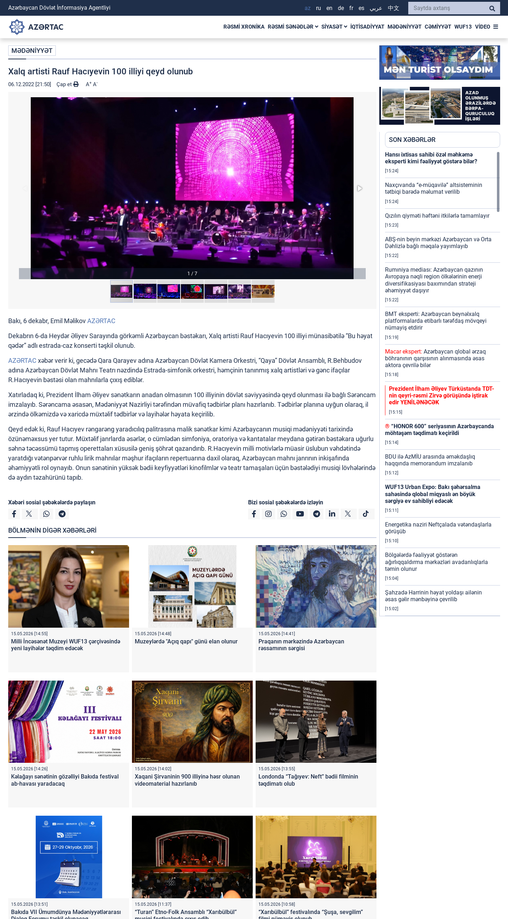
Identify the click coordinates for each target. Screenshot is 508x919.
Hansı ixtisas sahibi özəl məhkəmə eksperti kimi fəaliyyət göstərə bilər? (431, 158)
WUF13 (463, 27)
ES (361, 8)
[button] (192, 188)
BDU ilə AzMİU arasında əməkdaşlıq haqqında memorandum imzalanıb (430, 460)
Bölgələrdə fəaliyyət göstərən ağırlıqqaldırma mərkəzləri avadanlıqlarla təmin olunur (436, 562)
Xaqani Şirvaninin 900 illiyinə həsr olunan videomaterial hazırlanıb (187, 780)
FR (351, 8)
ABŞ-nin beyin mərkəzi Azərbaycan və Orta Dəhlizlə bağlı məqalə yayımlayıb (438, 242)
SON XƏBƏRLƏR (412, 139)
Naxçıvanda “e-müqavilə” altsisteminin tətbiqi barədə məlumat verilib (433, 188)
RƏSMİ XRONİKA (244, 27)
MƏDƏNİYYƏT (404, 27)
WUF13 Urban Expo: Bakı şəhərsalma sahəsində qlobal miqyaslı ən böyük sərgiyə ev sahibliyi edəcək (432, 494)
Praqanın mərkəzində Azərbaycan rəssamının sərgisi (301, 645)
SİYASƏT (334, 27)
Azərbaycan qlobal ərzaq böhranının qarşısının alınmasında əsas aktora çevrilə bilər (435, 358)
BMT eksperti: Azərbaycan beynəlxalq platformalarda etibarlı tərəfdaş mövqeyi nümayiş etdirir (436, 321)
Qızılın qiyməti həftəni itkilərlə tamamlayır (437, 215)
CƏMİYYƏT (438, 27)
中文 (393, 8)
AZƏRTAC (101, 321)
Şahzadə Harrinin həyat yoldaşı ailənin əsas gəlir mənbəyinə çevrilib (433, 596)
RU (318, 8)
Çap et (67, 84)
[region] (442, 383)
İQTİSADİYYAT (367, 27)
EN (329, 8)
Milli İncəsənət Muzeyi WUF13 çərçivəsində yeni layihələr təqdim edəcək (65, 645)
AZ (308, 8)
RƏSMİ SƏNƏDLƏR (293, 27)
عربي (376, 8)
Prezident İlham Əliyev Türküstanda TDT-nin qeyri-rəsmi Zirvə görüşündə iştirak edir (441, 395)
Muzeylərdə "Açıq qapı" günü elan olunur (186, 641)
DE (341, 8)
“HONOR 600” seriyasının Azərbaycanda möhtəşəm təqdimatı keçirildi (439, 429)
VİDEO (482, 27)
